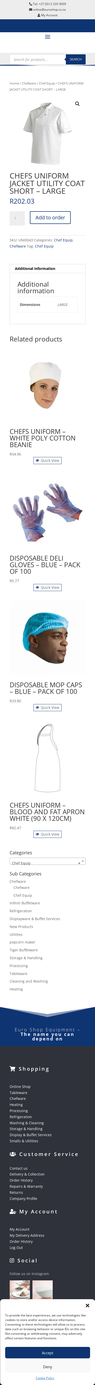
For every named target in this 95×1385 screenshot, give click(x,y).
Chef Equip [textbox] (46, 863)
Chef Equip (47, 83)
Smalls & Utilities (24, 1140)
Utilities (16, 934)
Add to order (50, 217)
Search (76, 59)
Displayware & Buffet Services (35, 918)
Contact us (19, 1168)
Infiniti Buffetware (25, 903)
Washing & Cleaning (27, 1122)
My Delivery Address (27, 1235)
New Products (21, 926)
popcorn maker (22, 942)
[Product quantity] (17, 218)
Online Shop (20, 1086)
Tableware (18, 973)
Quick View (47, 460)
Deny (47, 1366)
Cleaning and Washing (29, 981)
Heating (16, 989)
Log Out (16, 1247)
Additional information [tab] (35, 268)
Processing (19, 965)
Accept (47, 1352)
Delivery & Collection (27, 1174)
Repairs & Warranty (26, 1186)
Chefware (29, 83)
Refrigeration (21, 910)
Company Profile (23, 1198)
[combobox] (48, 861)
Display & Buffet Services (31, 1134)
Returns (16, 1192)
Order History (21, 1180)
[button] (87, 1305)
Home (14, 83)
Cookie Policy (45, 1378)
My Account (19, 1229)
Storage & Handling (26, 957)
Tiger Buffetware (24, 950)
